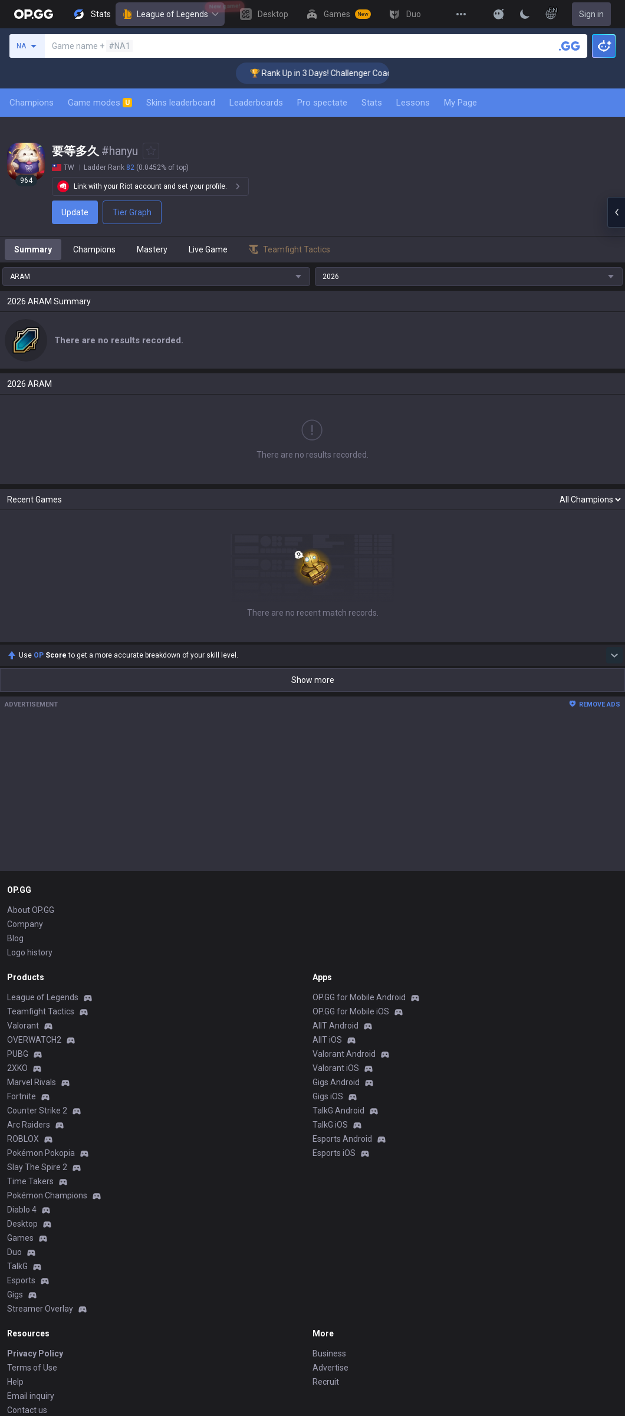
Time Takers (30, 1181)
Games (20, 1238)
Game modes (100, 102)
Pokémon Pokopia (41, 1153)
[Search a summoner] (569, 46)
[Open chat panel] (616, 212)
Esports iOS (334, 1153)
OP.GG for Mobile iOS (350, 1011)
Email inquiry (30, 1396)
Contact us (27, 1410)
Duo (14, 1252)
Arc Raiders (28, 1124)
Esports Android (342, 1139)
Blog (15, 938)
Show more (312, 680)
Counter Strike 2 (37, 1110)
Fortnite (21, 1096)
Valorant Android (344, 1054)
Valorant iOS (335, 1068)
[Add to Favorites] (151, 151)
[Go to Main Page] (33, 14)
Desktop (22, 1223)
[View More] (461, 14)
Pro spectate (322, 102)
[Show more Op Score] (614, 655)
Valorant (23, 1025)
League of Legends (170, 14)
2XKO (17, 1068)
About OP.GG (30, 910)
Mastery (152, 249)
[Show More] (499, 14)
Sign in (591, 14)
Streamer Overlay (40, 1308)
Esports (21, 1280)
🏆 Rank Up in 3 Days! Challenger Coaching (341, 73)
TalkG (17, 1266)
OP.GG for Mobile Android (359, 997)
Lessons (413, 102)
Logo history (29, 952)
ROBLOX (23, 1139)
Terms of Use (32, 1367)
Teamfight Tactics (40, 1011)
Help (15, 1382)
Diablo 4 (22, 1209)
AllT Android (335, 1025)
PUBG (17, 1054)
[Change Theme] (525, 14)
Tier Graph (132, 212)
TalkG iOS (330, 1124)
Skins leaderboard (180, 102)
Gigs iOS (327, 1096)
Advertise (330, 1367)
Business (329, 1353)
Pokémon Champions (47, 1195)
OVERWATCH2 (34, 1039)
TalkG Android (338, 1110)
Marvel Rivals (31, 1082)
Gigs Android (336, 1082)
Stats (371, 102)
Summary (33, 249)
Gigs (15, 1294)
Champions (31, 102)
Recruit (325, 1382)
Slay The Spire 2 (37, 1167)
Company (25, 924)
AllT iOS (327, 1039)
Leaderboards (256, 102)
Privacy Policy (35, 1353)
